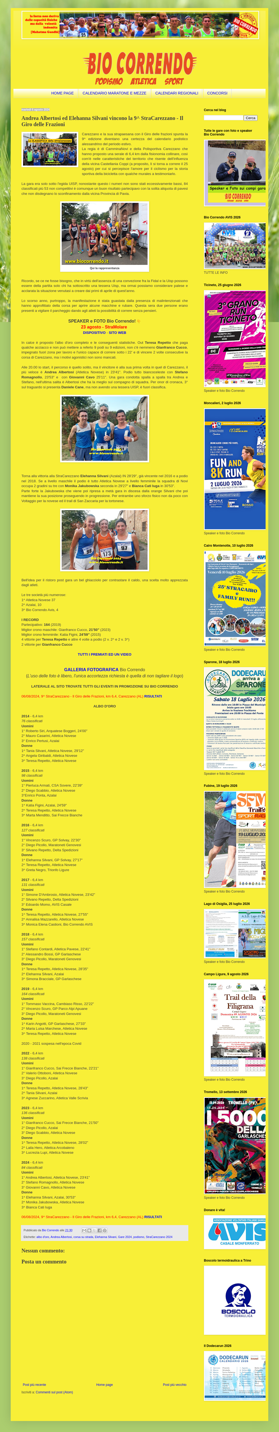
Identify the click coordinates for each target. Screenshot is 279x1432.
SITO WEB (117, 333)
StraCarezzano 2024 (159, 1237)
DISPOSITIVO (94, 333)
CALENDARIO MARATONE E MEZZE (114, 93)
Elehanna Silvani (105, 1237)
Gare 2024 (125, 1237)
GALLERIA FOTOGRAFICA (91, 669)
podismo (138, 1237)
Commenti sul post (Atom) (54, 1392)
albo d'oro (42, 1237)
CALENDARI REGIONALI (176, 93)
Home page (104, 1385)
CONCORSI (217, 93)
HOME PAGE (62, 93)
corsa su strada (83, 1237)
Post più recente (34, 1385)
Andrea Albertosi (61, 1237)
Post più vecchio (174, 1385)
